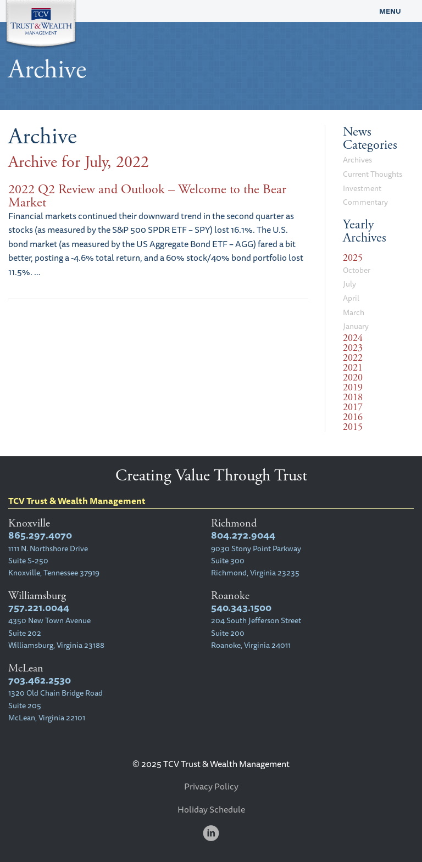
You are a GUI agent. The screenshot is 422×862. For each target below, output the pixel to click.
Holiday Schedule (211, 809)
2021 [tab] (353, 368)
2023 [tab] (353, 348)
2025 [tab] (353, 258)
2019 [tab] (353, 388)
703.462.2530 (39, 680)
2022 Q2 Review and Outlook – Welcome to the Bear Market (147, 196)
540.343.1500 (241, 607)
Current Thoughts (372, 174)
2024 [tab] (353, 338)
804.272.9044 (243, 535)
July (349, 284)
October (356, 270)
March (353, 312)
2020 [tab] (353, 378)
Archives (357, 160)
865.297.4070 (40, 535)
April (351, 298)
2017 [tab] (353, 407)
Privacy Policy (211, 786)
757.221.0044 (38, 607)
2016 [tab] (353, 417)
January (356, 326)
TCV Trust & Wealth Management (158, 11)
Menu (390, 10)
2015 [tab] (353, 427)
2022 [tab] (353, 358)
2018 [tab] (353, 397)
